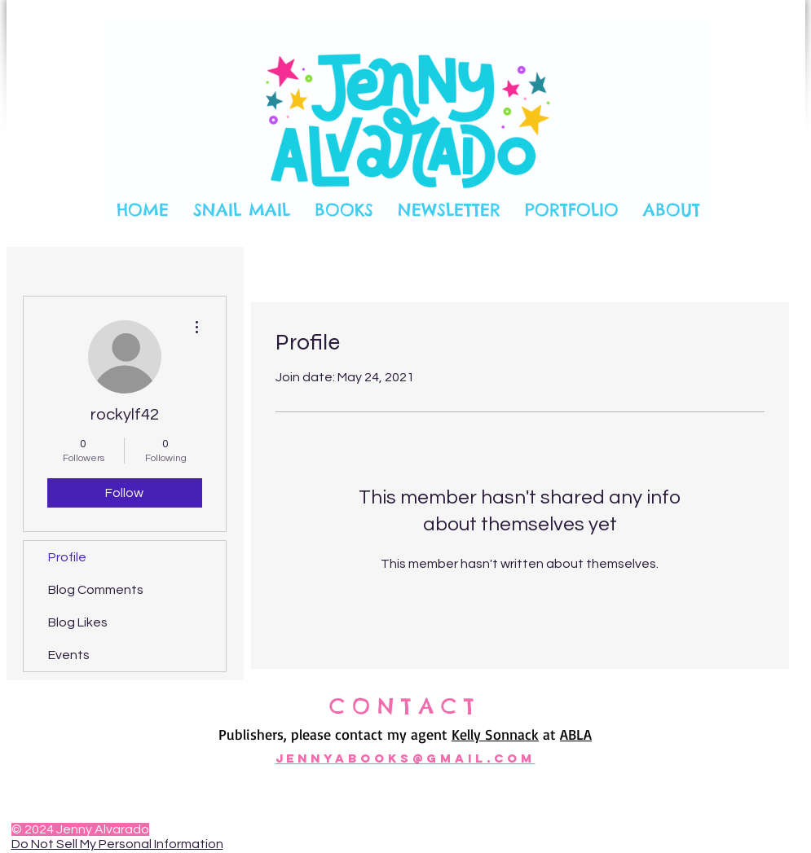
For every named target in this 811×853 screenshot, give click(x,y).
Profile (67, 557)
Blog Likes (78, 622)
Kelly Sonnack (495, 734)
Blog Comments (95, 589)
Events (69, 655)
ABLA (576, 734)
